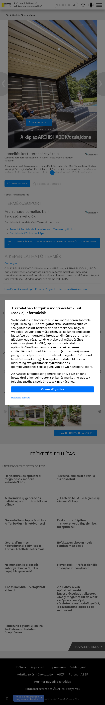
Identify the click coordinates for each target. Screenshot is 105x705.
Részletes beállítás (20, 397)
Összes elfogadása (52, 389)
